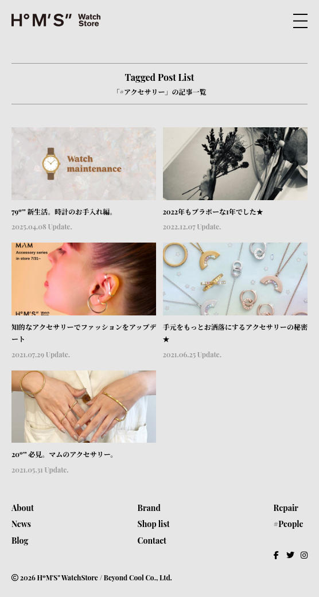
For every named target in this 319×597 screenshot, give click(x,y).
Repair (286, 507)
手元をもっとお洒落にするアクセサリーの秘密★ (235, 333)
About (22, 507)
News (21, 523)
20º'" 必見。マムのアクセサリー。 (64, 454)
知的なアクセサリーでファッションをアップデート (83, 333)
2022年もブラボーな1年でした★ (213, 211)
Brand (149, 507)
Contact (152, 540)
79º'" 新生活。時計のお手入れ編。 (63, 211)
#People (289, 523)
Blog (19, 540)
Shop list (154, 523)
